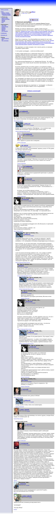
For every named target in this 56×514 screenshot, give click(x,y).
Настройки (4, 25)
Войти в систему (4, 9)
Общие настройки (5, 19)
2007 (23, 13)
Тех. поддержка (5, 40)
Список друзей (5, 26)
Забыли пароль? (5, 38)
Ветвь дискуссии (20, 120)
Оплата (3, 21)
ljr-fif (2, 22)
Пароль (3, 30)
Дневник (3, 27)
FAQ (3, 39)
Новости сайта (5, 18)
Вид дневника (5, 31)
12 (25, 13)
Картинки (4, 28)
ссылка (30, 96)
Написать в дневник (6, 13)
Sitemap (3, 20)
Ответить (15, 108)
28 (26, 13)
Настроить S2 (4, 35)
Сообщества (4, 33)
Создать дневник (5, 12)
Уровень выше (21, 131)
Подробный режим (6, 15)
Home (2, 11)
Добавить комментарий (34, 90)
